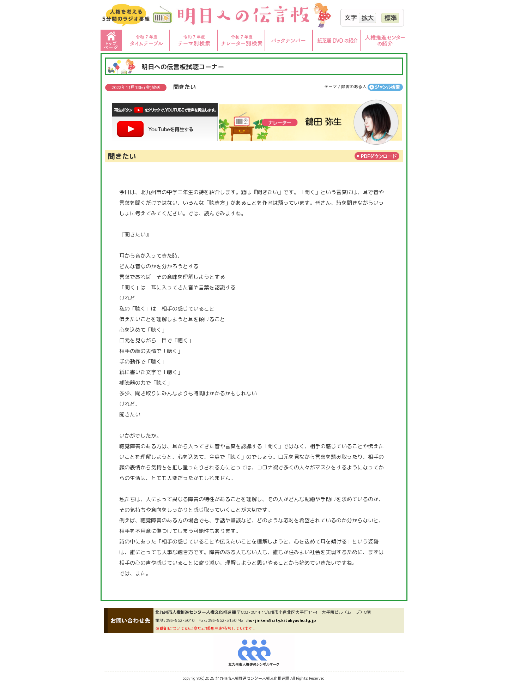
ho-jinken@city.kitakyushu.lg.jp (281, 620)
